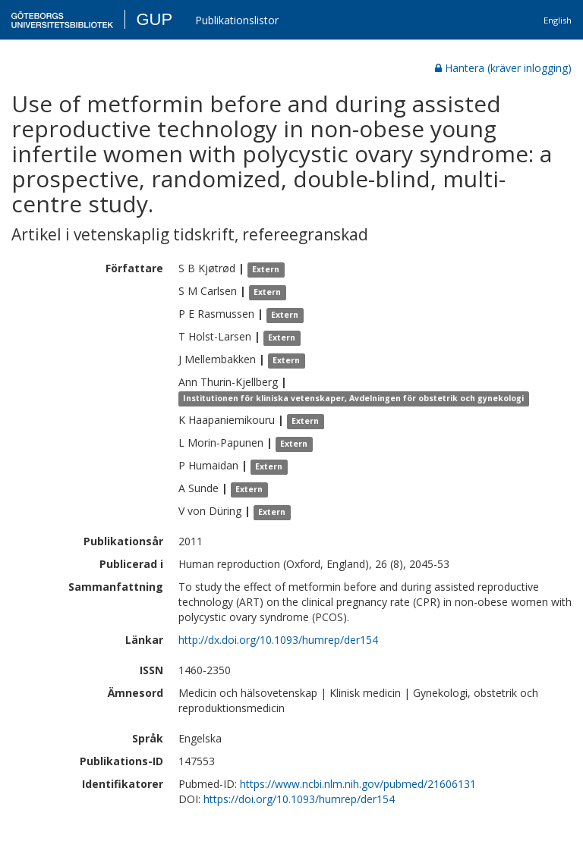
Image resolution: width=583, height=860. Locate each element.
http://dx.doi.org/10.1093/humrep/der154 (278, 639)
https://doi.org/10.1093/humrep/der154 (299, 799)
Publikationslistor (237, 20)
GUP (154, 19)
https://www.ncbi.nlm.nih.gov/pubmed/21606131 (358, 784)
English (558, 20)
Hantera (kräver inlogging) (503, 68)
